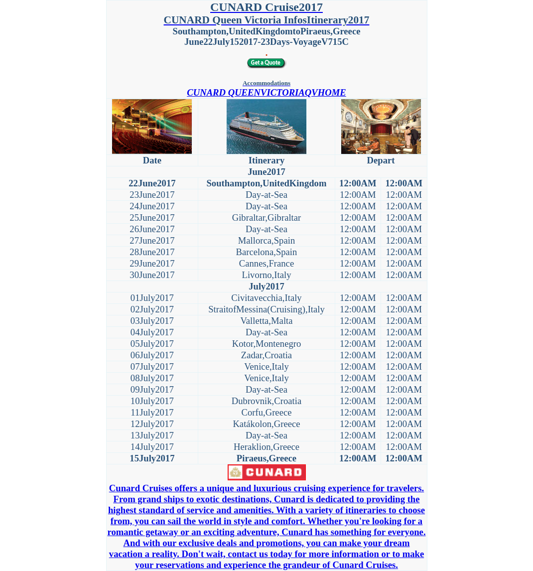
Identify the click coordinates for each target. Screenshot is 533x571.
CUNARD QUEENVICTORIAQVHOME (266, 92)
